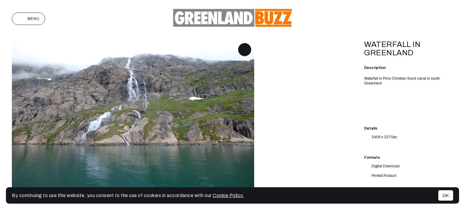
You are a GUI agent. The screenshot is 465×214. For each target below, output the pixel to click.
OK (445, 195)
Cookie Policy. (228, 195)
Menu (28, 18)
